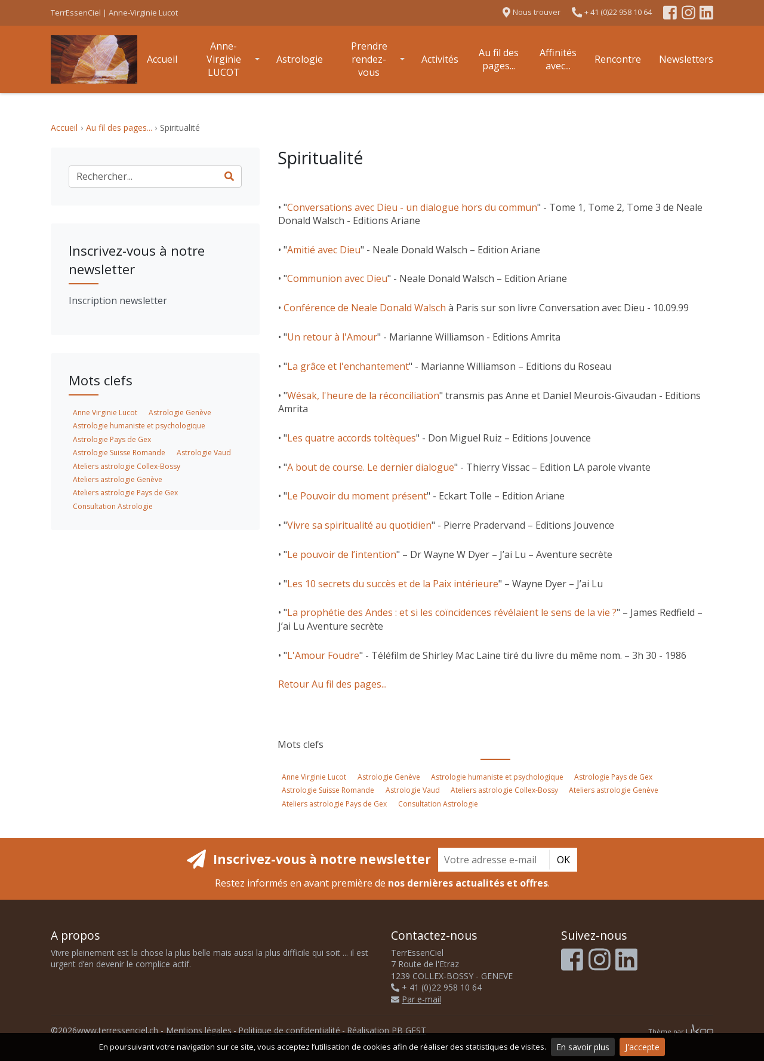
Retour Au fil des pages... (332, 684)
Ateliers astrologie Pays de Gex (334, 804)
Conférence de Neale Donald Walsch (365, 307)
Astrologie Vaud (413, 790)
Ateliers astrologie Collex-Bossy (504, 790)
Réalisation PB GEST (386, 1030)
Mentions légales (199, 1030)
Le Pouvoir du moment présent (357, 495)
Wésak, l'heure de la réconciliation (363, 395)
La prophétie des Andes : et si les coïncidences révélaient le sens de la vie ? (452, 612)
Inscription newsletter (118, 300)
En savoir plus (582, 1047)
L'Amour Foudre (323, 655)
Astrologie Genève (389, 777)
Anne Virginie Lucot (314, 777)
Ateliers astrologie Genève (613, 790)
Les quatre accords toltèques (351, 437)
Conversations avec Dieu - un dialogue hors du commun (412, 207)
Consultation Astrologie (438, 804)
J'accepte (642, 1047)
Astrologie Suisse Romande (328, 790)
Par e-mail (416, 999)
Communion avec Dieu (337, 278)
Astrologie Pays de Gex (613, 777)
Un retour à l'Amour (332, 337)
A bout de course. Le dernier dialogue (370, 467)
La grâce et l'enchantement (348, 366)
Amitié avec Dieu (324, 249)
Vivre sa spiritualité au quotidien (359, 525)
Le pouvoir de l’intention (341, 554)
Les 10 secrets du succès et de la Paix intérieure (392, 583)
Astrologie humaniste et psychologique (497, 777)
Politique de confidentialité (289, 1030)
